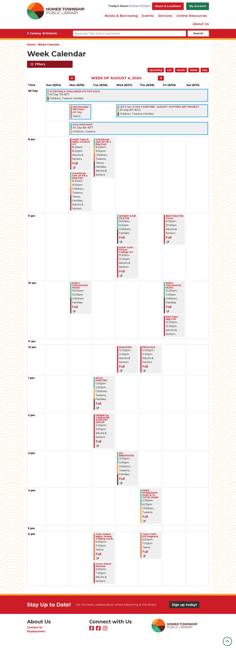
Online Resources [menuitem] (192, 16)
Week (193, 70)
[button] (129, 6)
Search (198, 33)
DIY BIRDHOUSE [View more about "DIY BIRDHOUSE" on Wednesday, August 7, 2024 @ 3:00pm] (126, 454)
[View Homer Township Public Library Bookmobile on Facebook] (98, 629)
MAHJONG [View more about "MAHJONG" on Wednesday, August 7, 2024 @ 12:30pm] (125, 347)
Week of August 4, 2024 (116, 78)
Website (51, 33)
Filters (40, 64)
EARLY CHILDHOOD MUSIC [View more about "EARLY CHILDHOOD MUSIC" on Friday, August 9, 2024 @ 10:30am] (173, 285)
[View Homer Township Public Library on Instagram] (105, 629)
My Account (197, 6)
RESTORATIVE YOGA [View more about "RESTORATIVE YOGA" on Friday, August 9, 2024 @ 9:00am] (174, 217)
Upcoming (155, 70)
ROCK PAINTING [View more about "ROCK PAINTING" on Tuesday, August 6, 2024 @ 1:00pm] (101, 379)
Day (204, 70)
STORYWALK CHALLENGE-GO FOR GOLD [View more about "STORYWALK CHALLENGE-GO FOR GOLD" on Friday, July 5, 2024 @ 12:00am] (74, 91)
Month (181, 70)
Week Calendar (49, 44)
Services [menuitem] (165, 16)
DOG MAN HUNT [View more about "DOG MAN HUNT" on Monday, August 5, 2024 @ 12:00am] (83, 124)
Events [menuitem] (148, 16)
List (169, 70)
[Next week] (161, 78)
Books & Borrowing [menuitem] (121, 16)
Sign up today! (184, 605)
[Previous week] (72, 78)
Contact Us (34, 627)
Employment (36, 631)
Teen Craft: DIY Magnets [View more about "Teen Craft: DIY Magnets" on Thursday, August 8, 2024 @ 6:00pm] (150, 535)
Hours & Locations (168, 6)
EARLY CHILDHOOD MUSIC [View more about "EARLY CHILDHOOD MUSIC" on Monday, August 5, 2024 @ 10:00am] (80, 285)
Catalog (35, 33)
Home (31, 44)
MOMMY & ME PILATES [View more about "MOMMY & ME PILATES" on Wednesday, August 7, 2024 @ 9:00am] (127, 217)
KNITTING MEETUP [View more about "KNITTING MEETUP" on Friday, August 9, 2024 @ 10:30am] (172, 318)
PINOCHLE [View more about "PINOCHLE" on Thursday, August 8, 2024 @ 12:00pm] (148, 347)
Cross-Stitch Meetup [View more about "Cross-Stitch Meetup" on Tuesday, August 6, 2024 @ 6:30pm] (103, 565)
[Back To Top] (227, 641)
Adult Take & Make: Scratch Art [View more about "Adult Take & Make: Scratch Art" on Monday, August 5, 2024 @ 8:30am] (81, 141)
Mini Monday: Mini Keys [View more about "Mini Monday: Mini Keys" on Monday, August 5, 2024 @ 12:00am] (81, 108)
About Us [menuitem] (201, 24)
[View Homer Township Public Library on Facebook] (92, 629)
